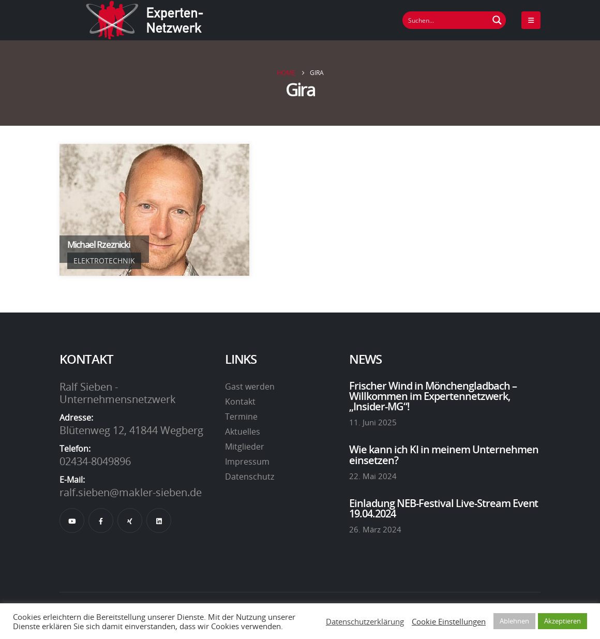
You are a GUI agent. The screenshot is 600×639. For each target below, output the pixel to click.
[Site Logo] (144, 20)
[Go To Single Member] (154, 210)
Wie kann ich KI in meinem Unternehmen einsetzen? (443, 454)
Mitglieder (244, 446)
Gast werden (250, 386)
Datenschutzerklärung (365, 621)
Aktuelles (242, 431)
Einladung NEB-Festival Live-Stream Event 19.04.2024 (443, 508)
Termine (241, 416)
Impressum (247, 461)
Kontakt (240, 401)
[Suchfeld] (446, 20)
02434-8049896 (95, 461)
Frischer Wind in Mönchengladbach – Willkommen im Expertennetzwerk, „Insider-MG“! (433, 396)
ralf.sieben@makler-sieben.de (130, 492)
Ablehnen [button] (514, 621)
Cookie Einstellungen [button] (449, 621)
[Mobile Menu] (531, 20)
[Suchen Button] (497, 20)
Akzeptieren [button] (562, 621)
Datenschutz (249, 476)
